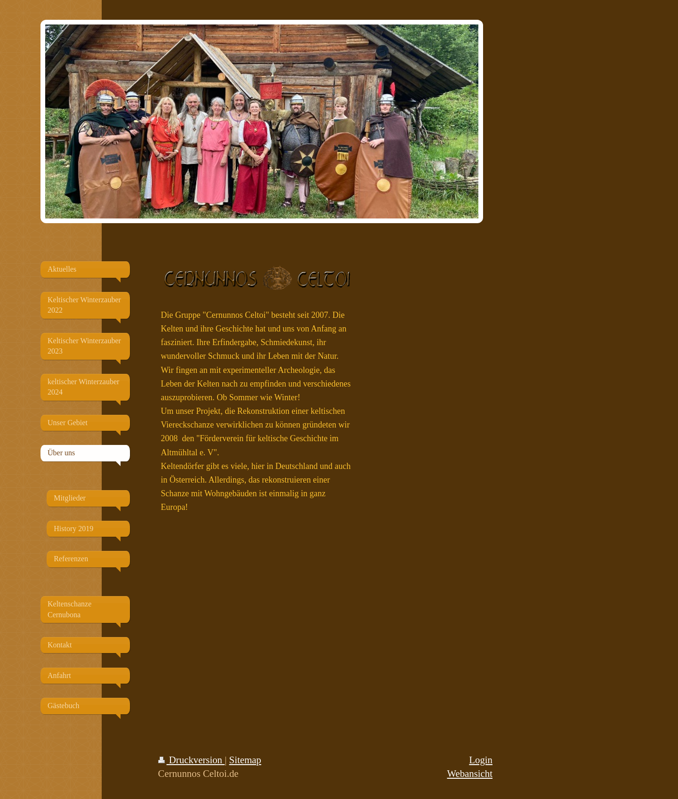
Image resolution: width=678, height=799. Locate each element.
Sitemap (245, 759)
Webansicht (469, 773)
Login (480, 759)
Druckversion (191, 759)
